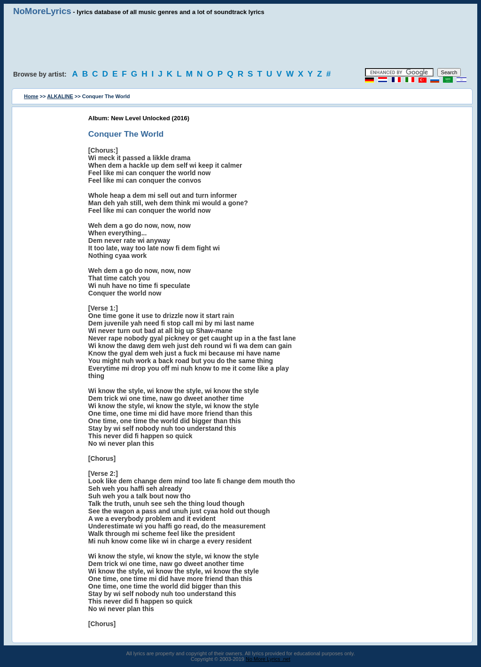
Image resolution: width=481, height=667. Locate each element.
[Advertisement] (240, 42)
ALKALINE (60, 96)
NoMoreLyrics (42, 11)
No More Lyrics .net (268, 659)
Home (31, 96)
